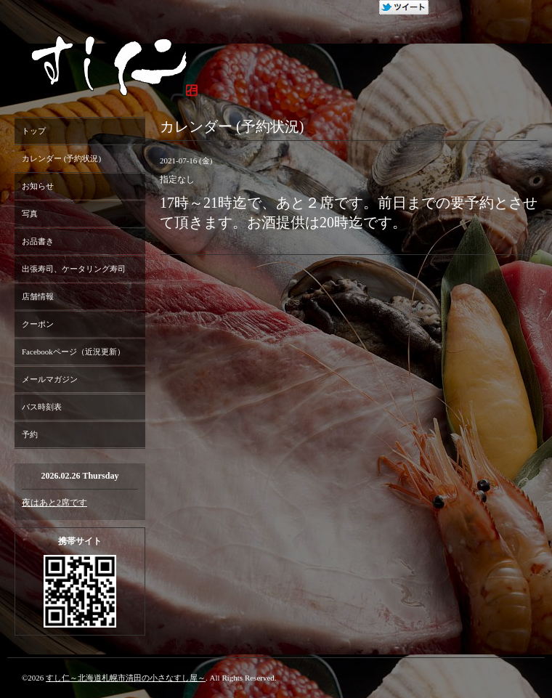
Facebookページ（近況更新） (73, 351)
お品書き (38, 241)
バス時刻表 (42, 406)
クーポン (38, 324)
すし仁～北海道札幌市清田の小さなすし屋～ (126, 677)
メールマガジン (50, 379)
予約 (30, 434)
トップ (34, 130)
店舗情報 (38, 296)
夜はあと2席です (54, 503)
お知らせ (38, 186)
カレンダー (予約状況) (61, 158)
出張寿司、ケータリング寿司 (74, 268)
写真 (30, 213)
